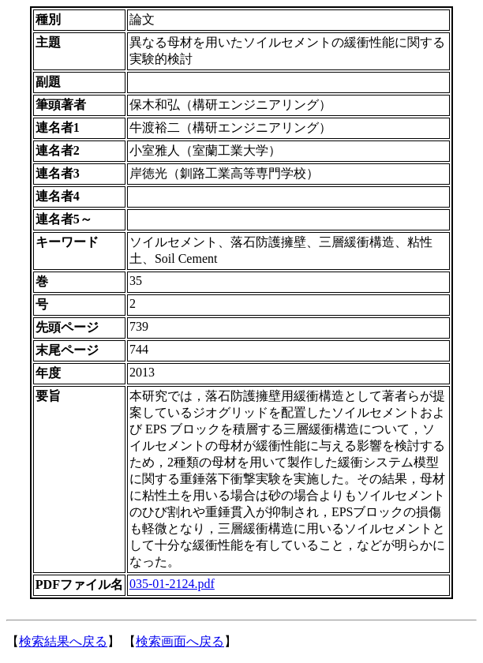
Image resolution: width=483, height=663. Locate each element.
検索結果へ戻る (63, 641)
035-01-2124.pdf (172, 583)
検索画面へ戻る (180, 641)
